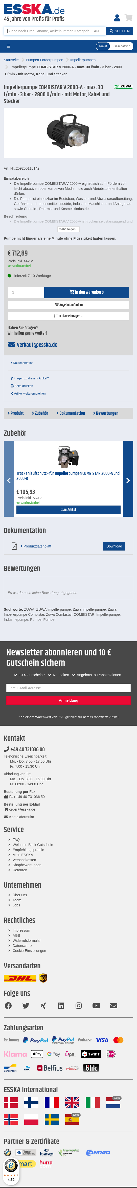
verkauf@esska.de (32, 345)
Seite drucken (22, 386)
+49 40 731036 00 (24, 749)
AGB (16, 935)
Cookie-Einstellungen (29, 951)
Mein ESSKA (23, 855)
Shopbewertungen (27, 865)
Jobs (16, 905)
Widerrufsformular (27, 941)
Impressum (21, 930)
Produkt (16, 413)
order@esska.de (19, 809)
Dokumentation (22, 363)
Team (17, 900)
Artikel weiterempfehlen (28, 393)
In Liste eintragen (68, 316)
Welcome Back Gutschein (33, 845)
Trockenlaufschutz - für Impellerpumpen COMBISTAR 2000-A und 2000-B (68, 476)
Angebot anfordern (69, 305)
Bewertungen (105, 413)
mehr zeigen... (68, 229)
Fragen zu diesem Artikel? (30, 378)
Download (114, 546)
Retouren (20, 870)
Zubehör (40, 413)
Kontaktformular (19, 817)
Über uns (20, 895)
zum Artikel (68, 510)
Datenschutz (22, 946)
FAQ (16, 840)
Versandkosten (24, 860)
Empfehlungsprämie (28, 850)
